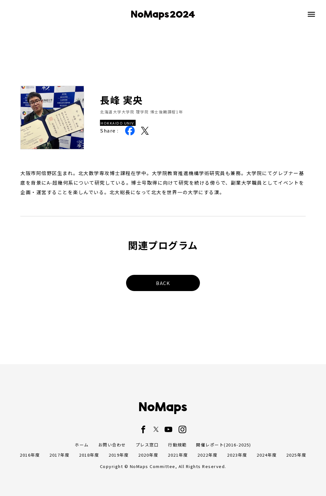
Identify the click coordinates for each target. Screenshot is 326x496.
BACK (163, 283)
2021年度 (178, 455)
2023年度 (237, 455)
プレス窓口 (147, 445)
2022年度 (207, 455)
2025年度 (296, 455)
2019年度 (119, 455)
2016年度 (30, 455)
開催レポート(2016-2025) (223, 445)
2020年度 (148, 455)
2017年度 (59, 455)
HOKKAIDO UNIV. (118, 123)
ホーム (82, 445)
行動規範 (177, 445)
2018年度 (89, 455)
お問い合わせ (112, 445)
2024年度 (267, 455)
